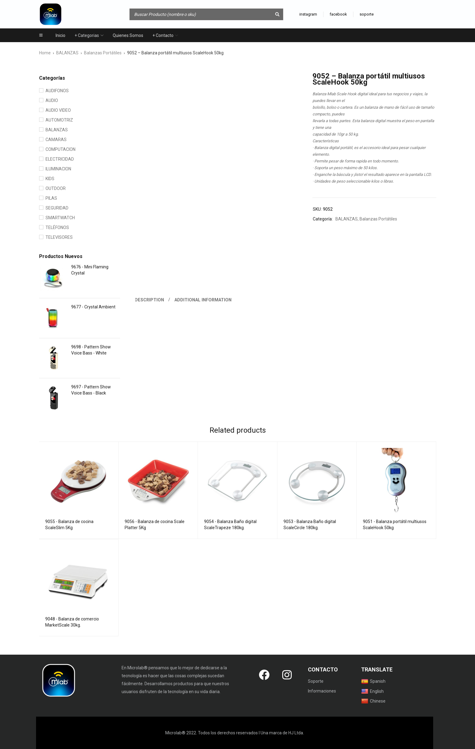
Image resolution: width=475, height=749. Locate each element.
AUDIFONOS (57, 90)
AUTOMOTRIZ (59, 120)
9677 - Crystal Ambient (93, 306)
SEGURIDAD (57, 207)
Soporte (315, 681)
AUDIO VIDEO (58, 110)
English (372, 691)
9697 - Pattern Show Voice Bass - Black (91, 389)
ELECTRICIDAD (60, 159)
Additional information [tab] (204, 299)
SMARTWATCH (60, 217)
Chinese (373, 701)
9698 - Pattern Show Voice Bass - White (91, 349)
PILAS (51, 198)
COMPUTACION (60, 149)
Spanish (373, 681)
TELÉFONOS (57, 227)
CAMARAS (56, 139)
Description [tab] (149, 299)
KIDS (50, 178)
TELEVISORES (59, 237)
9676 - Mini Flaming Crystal (89, 269)
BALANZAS (67, 52)
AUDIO (52, 100)
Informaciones (322, 691)
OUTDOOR (56, 188)
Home (45, 52)
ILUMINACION (58, 168)
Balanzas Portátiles (103, 52)
